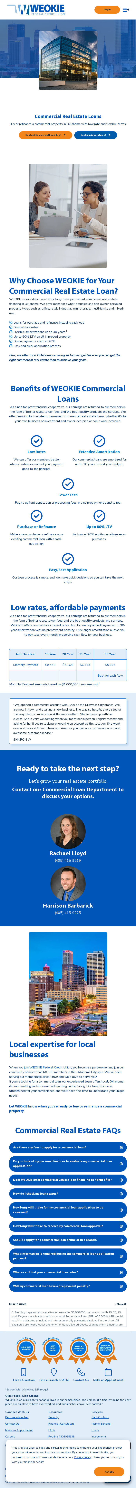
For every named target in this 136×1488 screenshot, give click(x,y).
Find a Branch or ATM (54, 1380)
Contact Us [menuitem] (12, 1424)
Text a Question (24, 1380)
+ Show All (121, 1304)
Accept (109, 1472)
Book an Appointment (93, 135)
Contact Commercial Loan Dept (43, 135)
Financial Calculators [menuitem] (61, 1424)
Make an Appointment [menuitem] (19, 1430)
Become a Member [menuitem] (16, 1417)
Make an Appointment (108, 1380)
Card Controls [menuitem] (100, 1417)
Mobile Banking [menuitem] (101, 1424)
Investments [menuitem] (99, 1436)
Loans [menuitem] (95, 1430)
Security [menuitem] (53, 1417)
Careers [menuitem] (10, 1436)
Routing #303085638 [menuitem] (61, 1436)
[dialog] (68, 1461)
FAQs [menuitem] (51, 1430)
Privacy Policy (82, 1457)
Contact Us (81, 1380)
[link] (99, 684)
